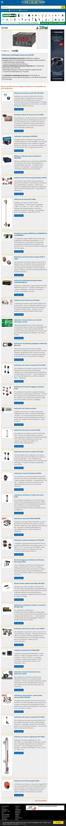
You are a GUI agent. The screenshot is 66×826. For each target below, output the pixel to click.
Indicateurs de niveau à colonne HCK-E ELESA (29, 717)
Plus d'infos (22, 824)
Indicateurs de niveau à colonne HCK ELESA (28, 452)
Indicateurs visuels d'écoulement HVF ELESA (29, 540)
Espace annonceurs (18, 816)
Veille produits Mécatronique (5, 815)
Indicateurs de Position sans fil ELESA (26, 300)
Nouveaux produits (4, 810)
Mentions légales (17, 813)
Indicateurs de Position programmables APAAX (30, 178)
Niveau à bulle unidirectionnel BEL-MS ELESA (29, 583)
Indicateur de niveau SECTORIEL (25, 199)
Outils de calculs (17, 807)
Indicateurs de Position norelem (25, 408)
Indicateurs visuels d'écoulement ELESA (27, 473)
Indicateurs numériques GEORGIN (25, 136)
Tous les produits (41, 801)
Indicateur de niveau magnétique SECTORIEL (29, 737)
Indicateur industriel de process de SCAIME (28, 115)
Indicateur (29, 86)
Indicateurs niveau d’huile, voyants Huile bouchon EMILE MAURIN (28, 696)
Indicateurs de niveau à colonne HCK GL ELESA (30, 365)
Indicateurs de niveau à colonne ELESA (27, 430)
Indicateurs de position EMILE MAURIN (27, 518)
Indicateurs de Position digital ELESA (26, 781)
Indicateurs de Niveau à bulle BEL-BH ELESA (29, 93)
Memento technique (4, 818)
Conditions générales (18, 810)
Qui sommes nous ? (5, 807)
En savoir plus (19, 109)
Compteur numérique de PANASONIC (27, 650)
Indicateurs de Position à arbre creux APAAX (29, 629)
